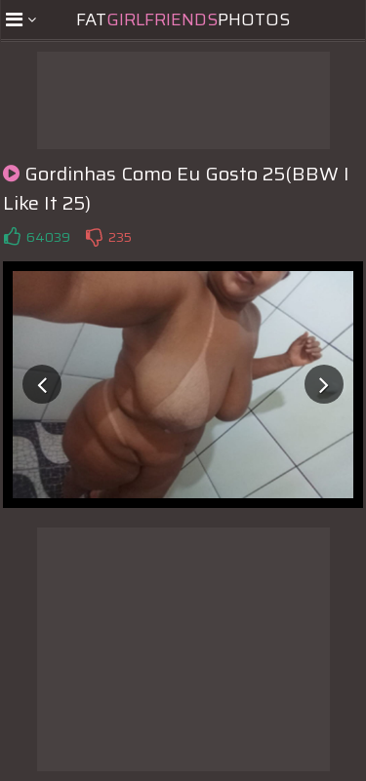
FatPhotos (183, 19)
